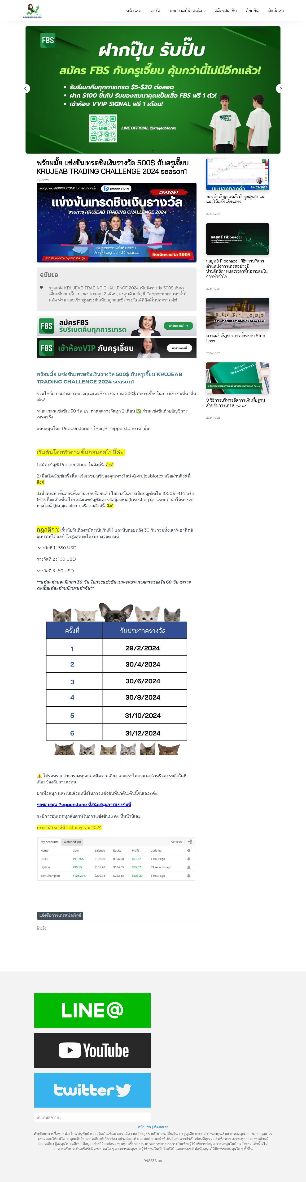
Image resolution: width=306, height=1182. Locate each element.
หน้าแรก (133, 10)
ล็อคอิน (252, 10)
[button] (280, 88)
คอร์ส (155, 10)
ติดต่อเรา (276, 10)
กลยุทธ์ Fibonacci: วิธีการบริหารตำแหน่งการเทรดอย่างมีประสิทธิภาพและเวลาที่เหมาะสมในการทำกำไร (237, 268)
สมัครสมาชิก (226, 10)
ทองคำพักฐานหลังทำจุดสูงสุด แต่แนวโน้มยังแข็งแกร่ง (235, 199)
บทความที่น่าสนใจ (187, 10)
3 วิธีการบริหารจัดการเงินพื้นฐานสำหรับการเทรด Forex (235, 402)
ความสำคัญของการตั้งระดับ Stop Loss (235, 338)
